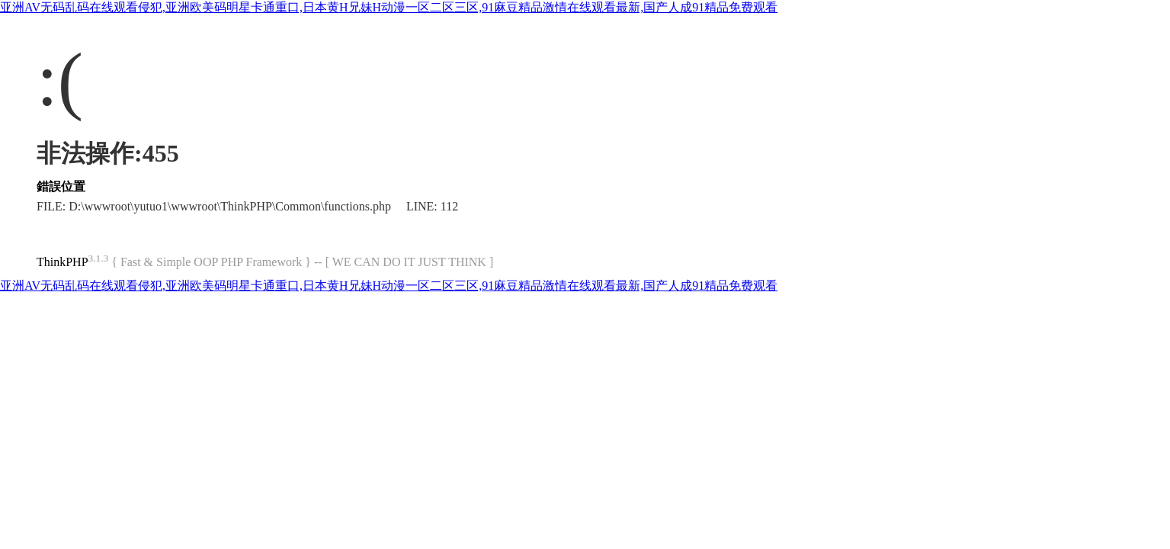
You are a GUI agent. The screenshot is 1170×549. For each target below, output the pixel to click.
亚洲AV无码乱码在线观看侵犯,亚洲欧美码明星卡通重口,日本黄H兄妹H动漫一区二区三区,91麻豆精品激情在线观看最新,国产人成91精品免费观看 (388, 7)
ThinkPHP (62, 261)
